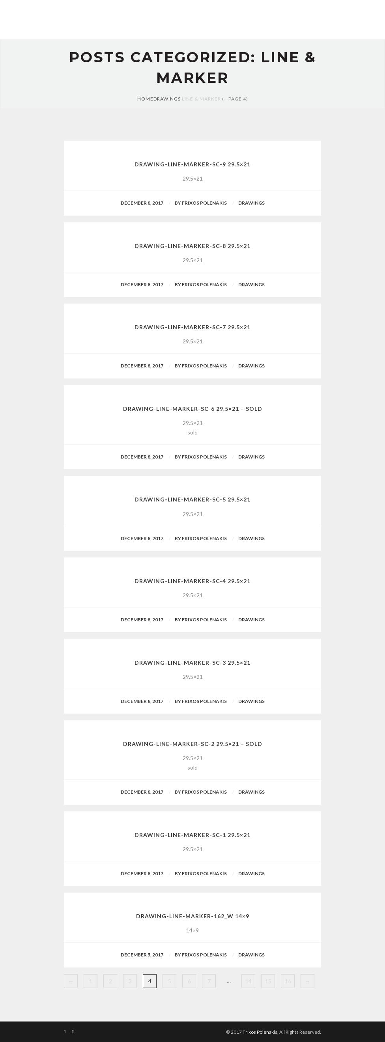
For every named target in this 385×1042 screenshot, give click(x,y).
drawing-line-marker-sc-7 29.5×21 (192, 327)
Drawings (167, 99)
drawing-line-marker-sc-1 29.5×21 (192, 834)
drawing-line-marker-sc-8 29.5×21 (192, 245)
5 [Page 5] (169, 981)
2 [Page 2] (110, 981)
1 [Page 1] (90, 981)
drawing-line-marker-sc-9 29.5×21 (192, 164)
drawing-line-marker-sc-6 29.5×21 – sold (192, 408)
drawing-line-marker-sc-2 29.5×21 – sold (192, 743)
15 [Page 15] (268, 981)
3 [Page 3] (130, 981)
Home (145, 99)
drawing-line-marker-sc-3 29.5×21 (192, 662)
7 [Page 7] (209, 981)
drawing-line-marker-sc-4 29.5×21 (192, 581)
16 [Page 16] (288, 981)
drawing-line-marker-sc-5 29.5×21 (192, 499)
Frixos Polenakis (260, 1032)
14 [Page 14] (248, 981)
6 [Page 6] (189, 981)
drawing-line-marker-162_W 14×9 (192, 916)
